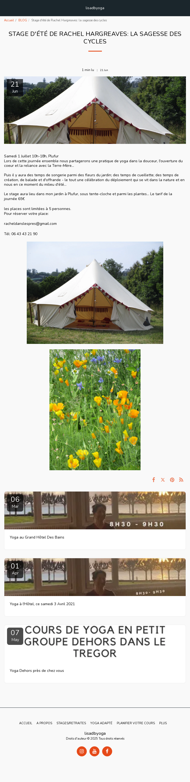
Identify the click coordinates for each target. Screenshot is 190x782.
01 (15, 568)
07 (15, 635)
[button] (6, 7)
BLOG (22, 20)
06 (15, 502)
